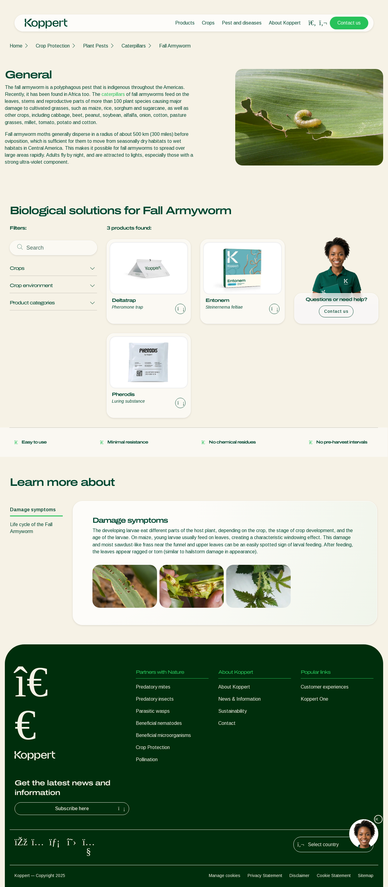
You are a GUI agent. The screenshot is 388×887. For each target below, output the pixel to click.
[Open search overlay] (312, 23)
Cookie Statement (334, 875)
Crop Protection (53, 45)
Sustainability (232, 711)
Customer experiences (325, 686)
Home (16, 45)
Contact (227, 723)
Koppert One (314, 699)
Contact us (349, 22)
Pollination (147, 759)
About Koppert (285, 22)
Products (185, 22)
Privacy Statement (265, 875)
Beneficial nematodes (159, 723)
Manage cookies (224, 875)
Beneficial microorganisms (163, 735)
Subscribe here (91, 808)
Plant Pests (95, 45)
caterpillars (113, 94)
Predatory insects (155, 699)
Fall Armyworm (175, 45)
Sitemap (365, 875)
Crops (208, 22)
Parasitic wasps (153, 711)
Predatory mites (153, 686)
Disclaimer (299, 875)
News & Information (239, 699)
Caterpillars (134, 45)
